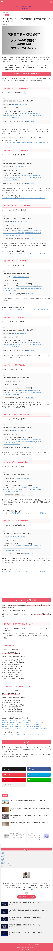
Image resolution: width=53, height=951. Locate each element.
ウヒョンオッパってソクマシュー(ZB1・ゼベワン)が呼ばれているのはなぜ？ (26, 725)
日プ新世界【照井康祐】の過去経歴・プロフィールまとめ (25, 922)
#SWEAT (22, 115)
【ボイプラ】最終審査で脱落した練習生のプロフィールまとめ (27, 798)
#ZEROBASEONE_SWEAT (33, 115)
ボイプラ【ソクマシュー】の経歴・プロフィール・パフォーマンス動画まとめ (26, 308)
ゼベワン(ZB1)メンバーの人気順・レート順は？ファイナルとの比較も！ (24, 718)
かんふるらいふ (26, 8)
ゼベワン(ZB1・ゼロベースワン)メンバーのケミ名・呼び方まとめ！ (23, 720)
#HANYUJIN (16, 533)
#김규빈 (23, 428)
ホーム (15, 941)
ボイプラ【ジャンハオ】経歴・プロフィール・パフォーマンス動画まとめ (25, 197)
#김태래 (24, 332)
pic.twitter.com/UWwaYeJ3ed (12, 488)
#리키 (19, 379)
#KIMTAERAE (17, 332)
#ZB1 (31, 113)
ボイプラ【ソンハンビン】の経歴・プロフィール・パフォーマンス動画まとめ (26, 252)
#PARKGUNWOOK (18, 475)
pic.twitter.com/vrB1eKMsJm (12, 441)
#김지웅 (25, 104)
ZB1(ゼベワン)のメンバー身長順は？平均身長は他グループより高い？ (24, 723)
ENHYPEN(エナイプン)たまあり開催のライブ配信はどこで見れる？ (29, 820)
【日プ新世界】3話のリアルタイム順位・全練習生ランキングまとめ (28, 907)
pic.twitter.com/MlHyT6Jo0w (12, 117)
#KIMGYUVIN (17, 428)
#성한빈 (25, 221)
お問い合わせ (30, 941)
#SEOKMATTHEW (18, 275)
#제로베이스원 (38, 113)
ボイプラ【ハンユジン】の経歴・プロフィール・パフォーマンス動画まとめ (25, 568)
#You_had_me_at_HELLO (11, 115)
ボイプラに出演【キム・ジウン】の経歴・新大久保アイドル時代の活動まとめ (26, 142)
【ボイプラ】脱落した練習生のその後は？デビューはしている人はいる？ (25, 730)
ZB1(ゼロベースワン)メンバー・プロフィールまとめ (18, 716)
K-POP (4, 788)
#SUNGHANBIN (17, 221)
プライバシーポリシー (22, 941)
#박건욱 (27, 475)
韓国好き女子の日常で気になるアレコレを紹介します (26, 944)
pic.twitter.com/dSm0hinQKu (12, 179)
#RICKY (15, 379)
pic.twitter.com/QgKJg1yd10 (12, 547)
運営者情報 (37, 941)
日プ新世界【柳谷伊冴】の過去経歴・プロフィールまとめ (25, 914)
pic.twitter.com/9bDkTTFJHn (12, 234)
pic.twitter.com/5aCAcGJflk (11, 345)
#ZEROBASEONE (23, 113)
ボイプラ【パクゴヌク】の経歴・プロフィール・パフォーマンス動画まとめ (25, 510)
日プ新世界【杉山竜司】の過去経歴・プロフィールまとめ (25, 900)
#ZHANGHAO (17, 166)
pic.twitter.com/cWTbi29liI (11, 289)
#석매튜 (26, 275)
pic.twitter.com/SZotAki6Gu (11, 392)
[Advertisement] (26, 583)
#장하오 (24, 166)
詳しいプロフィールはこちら (26, 894)
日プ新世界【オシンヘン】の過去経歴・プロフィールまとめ (26, 929)
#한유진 (23, 533)
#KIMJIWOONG (17, 104)
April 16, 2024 (30, 121)
